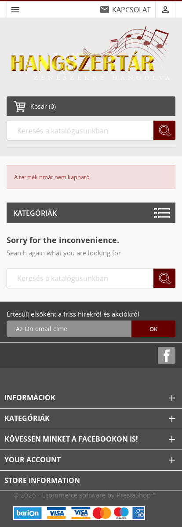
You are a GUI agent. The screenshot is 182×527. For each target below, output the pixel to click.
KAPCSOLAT (131, 10)
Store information (42, 480)
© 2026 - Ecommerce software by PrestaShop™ (84, 494)
